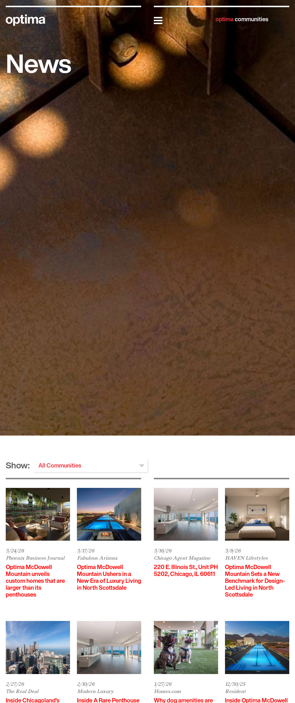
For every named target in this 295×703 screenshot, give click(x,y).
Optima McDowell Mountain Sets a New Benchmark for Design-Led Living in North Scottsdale (255, 581)
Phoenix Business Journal (35, 558)
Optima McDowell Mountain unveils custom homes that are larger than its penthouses (35, 581)
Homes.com (167, 691)
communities (242, 19)
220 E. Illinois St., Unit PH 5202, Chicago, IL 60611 (186, 570)
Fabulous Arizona (97, 558)
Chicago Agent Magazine (182, 558)
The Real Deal (22, 691)
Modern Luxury (95, 691)
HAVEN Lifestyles (246, 558)
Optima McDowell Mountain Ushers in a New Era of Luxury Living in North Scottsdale (109, 577)
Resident (235, 691)
